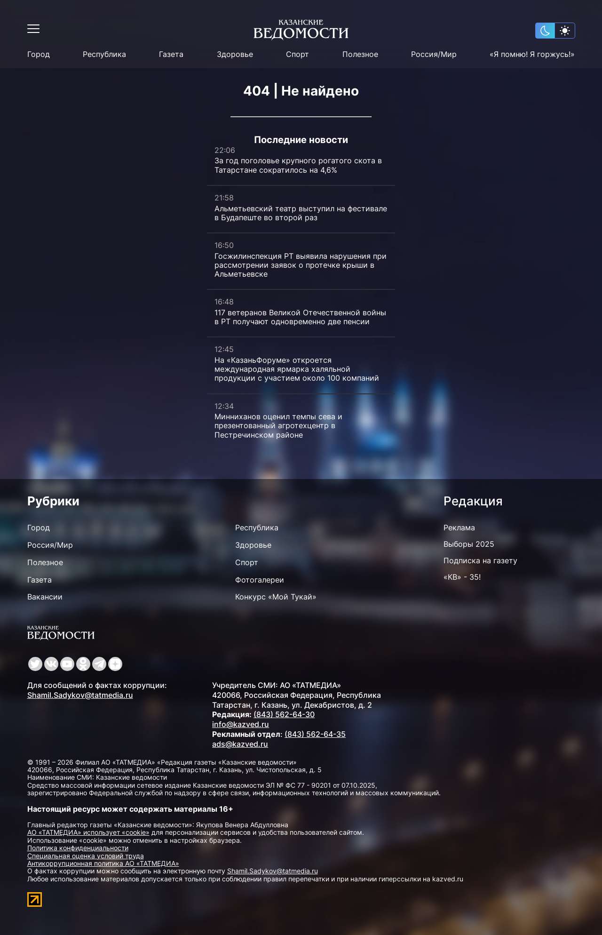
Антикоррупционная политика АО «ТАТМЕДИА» (103, 863)
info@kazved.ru (240, 724)
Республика (104, 54)
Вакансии (45, 596)
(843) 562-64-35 (315, 734)
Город (38, 54)
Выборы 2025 (469, 544)
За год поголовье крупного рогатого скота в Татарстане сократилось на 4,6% (298, 165)
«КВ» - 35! (462, 577)
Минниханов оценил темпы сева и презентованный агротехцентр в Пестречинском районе (278, 425)
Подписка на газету (480, 560)
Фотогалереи (259, 579)
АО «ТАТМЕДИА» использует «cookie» (88, 832)
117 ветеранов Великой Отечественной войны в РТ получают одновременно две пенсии (300, 317)
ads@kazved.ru (240, 744)
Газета (171, 54)
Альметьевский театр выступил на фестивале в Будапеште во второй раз (300, 213)
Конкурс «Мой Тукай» (276, 596)
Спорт (297, 54)
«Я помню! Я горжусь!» (532, 54)
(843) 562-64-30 (284, 714)
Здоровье (235, 54)
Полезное (360, 54)
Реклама (459, 527)
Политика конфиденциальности (77, 848)
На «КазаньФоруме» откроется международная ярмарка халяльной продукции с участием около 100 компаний (296, 369)
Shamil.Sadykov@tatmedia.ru (80, 695)
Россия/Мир (434, 54)
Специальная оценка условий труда (85, 856)
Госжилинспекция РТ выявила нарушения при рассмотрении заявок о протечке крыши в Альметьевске (300, 265)
